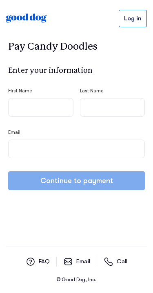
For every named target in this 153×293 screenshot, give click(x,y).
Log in (133, 18)
